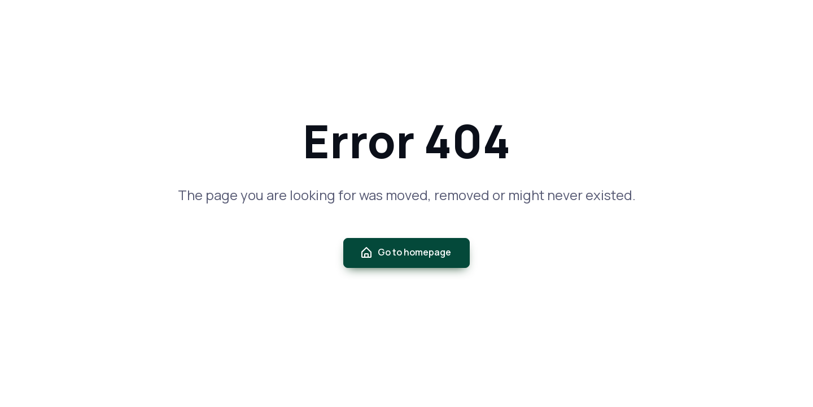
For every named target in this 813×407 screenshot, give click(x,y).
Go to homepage (405, 252)
